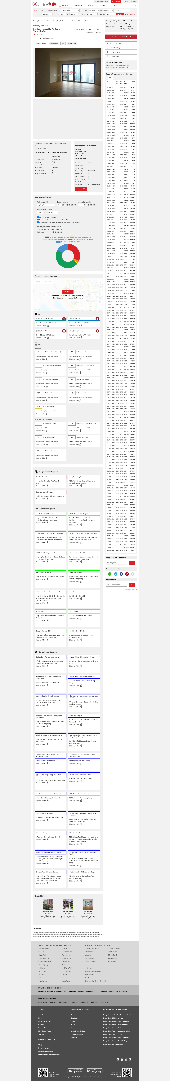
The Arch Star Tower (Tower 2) (95, 981)
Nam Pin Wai (66, 962)
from (55, 14)
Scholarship (42, 1028)
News (40, 1018)
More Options (130, 14)
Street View (72, 43)
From (85, 11)
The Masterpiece (91, 978)
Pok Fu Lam (42, 968)
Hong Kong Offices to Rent (113, 1018)
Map (63, 43)
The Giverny (112, 952)
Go (132, 563)
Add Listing (116, 1)
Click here (68, 292)
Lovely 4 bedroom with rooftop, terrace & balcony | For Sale (47, 918)
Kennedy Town (67, 958)
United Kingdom (77, 1034)
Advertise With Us (44, 1021)
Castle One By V (90, 962)
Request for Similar (121, 37)
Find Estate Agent (44, 1031)
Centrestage (89, 958)
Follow (81, 189)
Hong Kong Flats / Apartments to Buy (116, 1031)
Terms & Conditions (91, 1077)
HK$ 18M (68, 914)
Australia (74, 1015)
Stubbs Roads (66, 971)
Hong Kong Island (92, 948)
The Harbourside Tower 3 (93, 971)
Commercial (77, 5)
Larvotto (88, 955)
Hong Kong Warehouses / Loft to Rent (116, 1021)
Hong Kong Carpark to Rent (113, 1028)
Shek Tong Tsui (67, 968)
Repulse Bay (42, 981)
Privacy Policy (101, 1077)
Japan (73, 1025)
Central (64, 975)
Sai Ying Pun (42, 971)
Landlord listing (52, 10)
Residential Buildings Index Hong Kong (52, 991)
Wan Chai (41, 952)
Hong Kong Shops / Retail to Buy (115, 1041)
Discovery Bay (43, 965)
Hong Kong (42, 1002)
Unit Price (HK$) (42, 202)
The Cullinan (89, 975)
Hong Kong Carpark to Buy (113, 1044)
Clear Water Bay (43, 958)
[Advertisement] (68, 118)
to (101, 11)
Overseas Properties (101, 1)
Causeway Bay (67, 952)
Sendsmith (134, 590)
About (40, 1015)
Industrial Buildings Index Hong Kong (114, 991)
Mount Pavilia (112, 955)
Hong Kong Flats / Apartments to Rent (117, 1015)
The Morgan (88, 911)
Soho (40, 978)
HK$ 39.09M (88, 914)
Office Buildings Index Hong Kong (81, 991)
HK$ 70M (48, 914)
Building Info (54, 43)
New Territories (114, 948)
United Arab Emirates (78, 1031)
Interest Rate (41, 210)
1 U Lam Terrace (68, 911)
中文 (136, 5)
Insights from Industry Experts (49, 1055)
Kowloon (88, 968)
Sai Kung (41, 975)
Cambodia (74, 1018)
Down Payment (62, 202)
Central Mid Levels (44, 962)
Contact (41, 1025)
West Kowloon (66, 955)
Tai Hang (65, 978)
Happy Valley (42, 955)
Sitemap (41, 1034)
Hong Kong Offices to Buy (112, 1034)
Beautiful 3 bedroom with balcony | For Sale (88, 917)
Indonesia (104, 1002)
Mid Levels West (44, 948)
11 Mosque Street (47, 911)
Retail (114, 5)
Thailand (74, 1002)
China (73, 1021)
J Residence (89, 952)
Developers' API (44, 1048)
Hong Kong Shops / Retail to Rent (115, 1025)
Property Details (41, 43)
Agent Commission (84, 202)
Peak (63, 965)
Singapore (84, 1002)
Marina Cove (112, 958)
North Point (66, 981)
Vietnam (53, 1002)
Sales (110, 78)
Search (119, 14)
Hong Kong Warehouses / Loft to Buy (116, 1038)
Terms (50, 210)
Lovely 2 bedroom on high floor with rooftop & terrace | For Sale (68, 918)
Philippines (63, 1002)
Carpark (102, 5)
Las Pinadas (112, 962)
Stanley (64, 948)
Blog (40, 1045)
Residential (63, 5)
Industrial (89, 5)
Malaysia (94, 1002)
